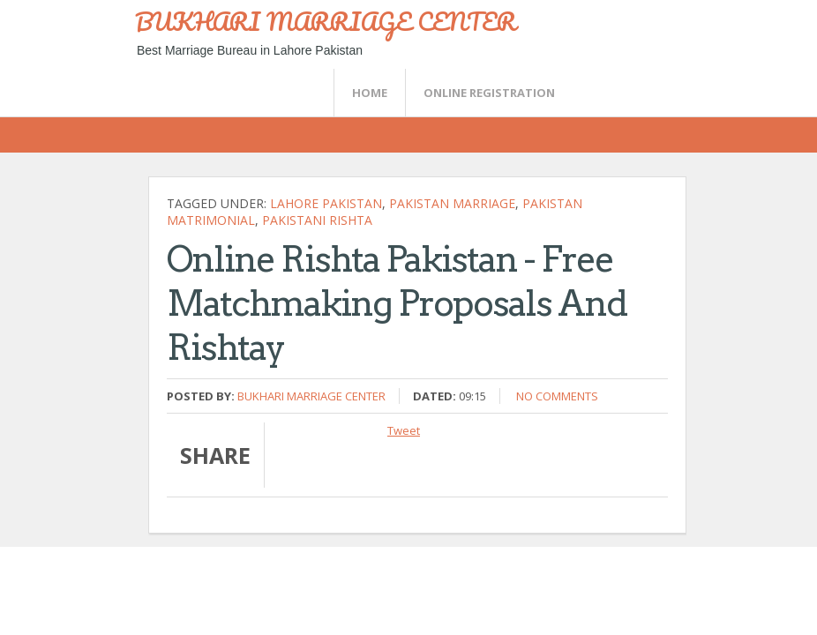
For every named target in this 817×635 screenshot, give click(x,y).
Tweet (403, 430)
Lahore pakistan (326, 203)
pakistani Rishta (317, 220)
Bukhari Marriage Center (311, 396)
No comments (557, 396)
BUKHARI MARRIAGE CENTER (325, 21)
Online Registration (489, 93)
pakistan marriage (452, 203)
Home (369, 93)
